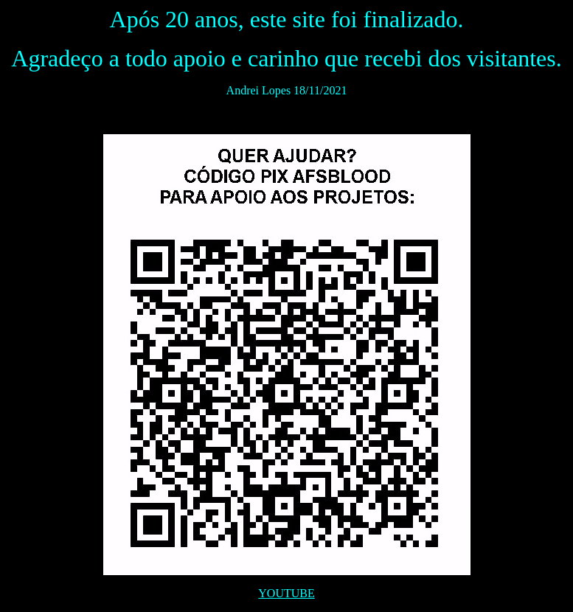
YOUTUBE (286, 593)
